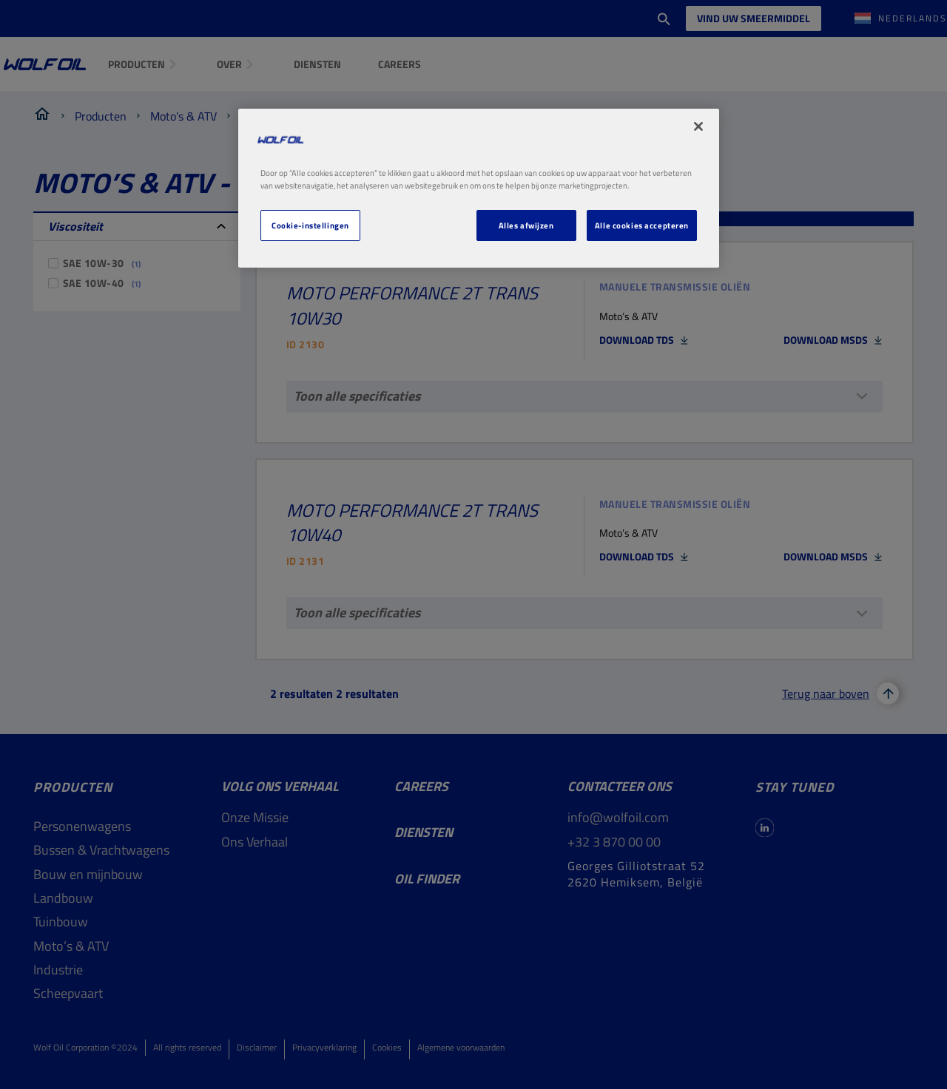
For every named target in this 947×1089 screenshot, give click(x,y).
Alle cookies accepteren (642, 225)
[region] (478, 188)
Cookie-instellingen (310, 225)
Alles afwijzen (526, 225)
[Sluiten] (698, 126)
